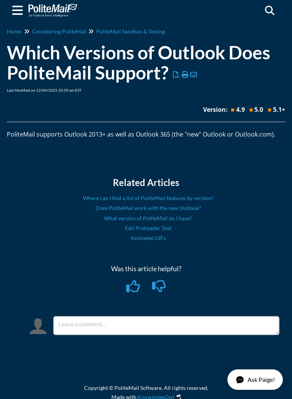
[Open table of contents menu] (19, 9)
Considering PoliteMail (59, 31)
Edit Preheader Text (148, 228)
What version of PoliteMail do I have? (148, 218)
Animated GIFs (148, 238)
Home (14, 31)
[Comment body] (166, 325)
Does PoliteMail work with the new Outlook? (148, 208)
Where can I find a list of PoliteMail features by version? (148, 198)
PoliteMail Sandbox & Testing (130, 31)
